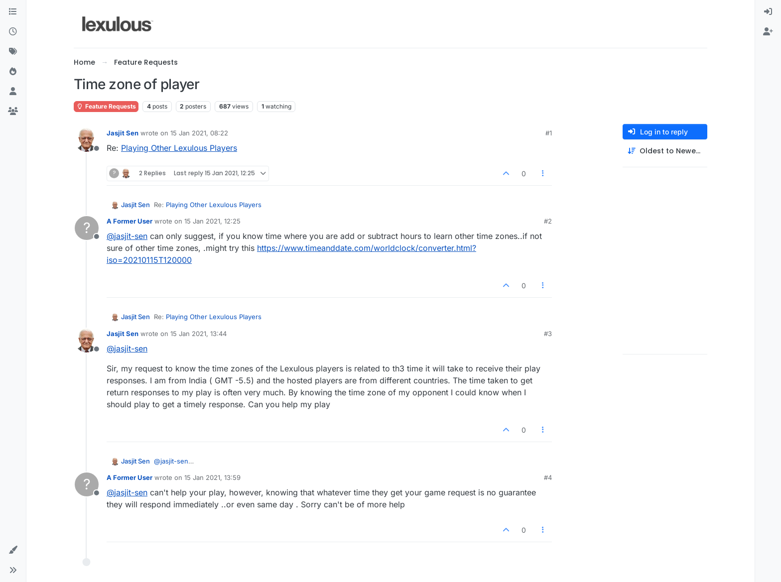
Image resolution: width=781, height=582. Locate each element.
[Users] (13, 92)
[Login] (768, 12)
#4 (548, 477)
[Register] (768, 32)
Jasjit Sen (122, 133)
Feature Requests (106, 106)
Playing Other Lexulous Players (179, 148)
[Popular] (13, 72)
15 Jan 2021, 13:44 (198, 334)
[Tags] (13, 52)
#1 (548, 133)
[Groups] (13, 111)
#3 (548, 334)
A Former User (129, 221)
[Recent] (13, 32)
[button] (13, 550)
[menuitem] (768, 12)
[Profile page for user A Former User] (87, 228)
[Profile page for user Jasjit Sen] (87, 140)
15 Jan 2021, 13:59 (212, 477)
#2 (548, 221)
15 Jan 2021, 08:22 (199, 133)
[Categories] (13, 12)
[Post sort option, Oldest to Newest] (665, 151)
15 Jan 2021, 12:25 (212, 221)
